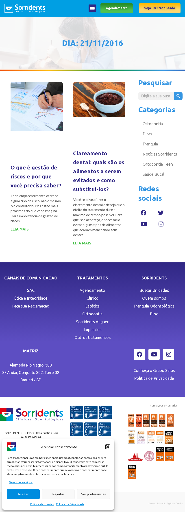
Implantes (92, 329)
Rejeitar (58, 494)
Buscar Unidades (154, 290)
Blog (154, 314)
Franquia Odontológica (154, 306)
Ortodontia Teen (158, 164)
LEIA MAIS (20, 229)
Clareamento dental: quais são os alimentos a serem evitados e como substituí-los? (98, 171)
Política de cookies (42, 504)
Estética (92, 306)
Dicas (147, 134)
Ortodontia (153, 123)
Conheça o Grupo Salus (154, 370)
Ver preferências (93, 494)
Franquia (150, 144)
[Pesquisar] (178, 96)
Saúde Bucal (153, 174)
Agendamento (92, 290)
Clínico (92, 298)
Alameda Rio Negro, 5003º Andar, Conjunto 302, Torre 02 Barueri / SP (30, 372)
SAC (31, 290)
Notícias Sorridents (160, 154)
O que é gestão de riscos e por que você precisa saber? (36, 177)
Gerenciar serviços (21, 482)
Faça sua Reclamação (30, 306)
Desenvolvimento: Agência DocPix (165, 503)
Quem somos (154, 298)
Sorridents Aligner (92, 321)
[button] (107, 447)
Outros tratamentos (92, 337)
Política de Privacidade (70, 504)
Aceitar (23, 494)
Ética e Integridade (31, 298)
